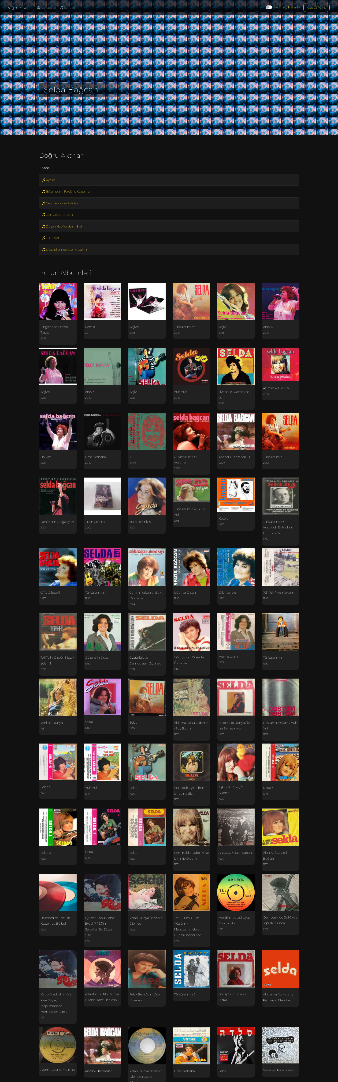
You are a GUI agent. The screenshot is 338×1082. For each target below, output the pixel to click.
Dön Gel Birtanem (57, 214)
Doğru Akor (17, 7)
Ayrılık (48, 180)
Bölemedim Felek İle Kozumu (66, 191)
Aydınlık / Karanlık (287, 7)
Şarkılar (67, 7)
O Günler (50, 238)
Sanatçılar (46, 7)
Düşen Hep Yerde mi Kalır (63, 226)
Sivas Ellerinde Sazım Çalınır (64, 249)
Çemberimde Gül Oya (60, 203)
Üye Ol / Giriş (316, 7)
